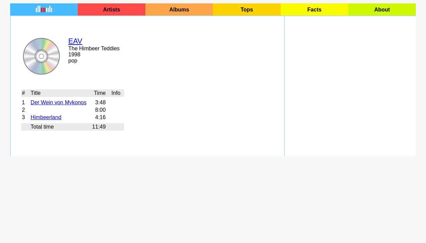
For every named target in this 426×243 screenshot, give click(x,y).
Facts (314, 9)
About (382, 9)
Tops (246, 9)
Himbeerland (46, 117)
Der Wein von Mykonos (59, 102)
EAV (75, 41)
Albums (179, 9)
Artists (111, 9)
